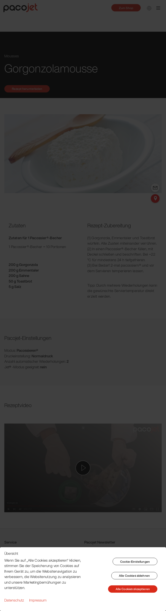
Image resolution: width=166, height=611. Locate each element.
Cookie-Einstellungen (135, 561)
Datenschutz (14, 600)
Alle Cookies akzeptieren (133, 589)
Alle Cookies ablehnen (134, 575)
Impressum (37, 600)
